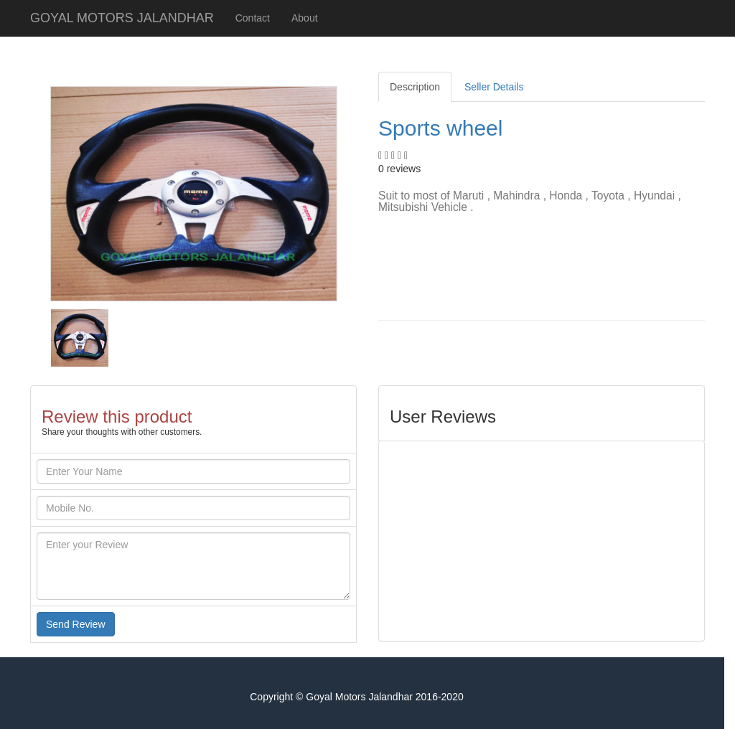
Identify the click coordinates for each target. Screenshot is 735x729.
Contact (252, 18)
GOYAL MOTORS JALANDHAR (122, 18)
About (304, 18)
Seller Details (493, 87)
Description (415, 87)
